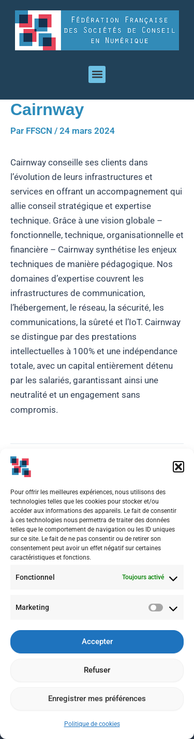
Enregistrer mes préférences (97, 701)
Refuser (97, 672)
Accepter (97, 644)
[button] (178, 469)
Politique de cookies (92, 726)
